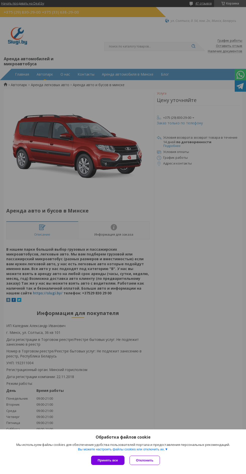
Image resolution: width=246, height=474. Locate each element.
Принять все (108, 460)
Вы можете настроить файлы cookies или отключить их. (121, 449)
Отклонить (144, 460)
